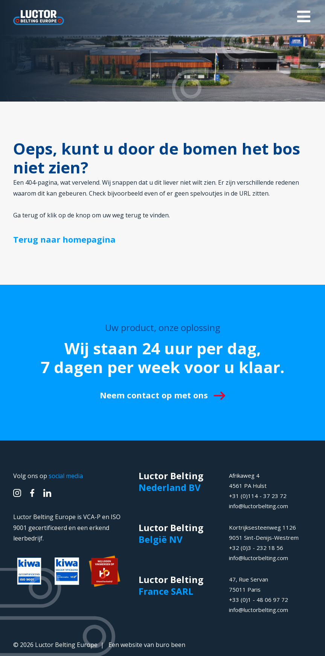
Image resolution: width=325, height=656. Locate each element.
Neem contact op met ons (163, 395)
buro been (170, 645)
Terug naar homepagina (64, 239)
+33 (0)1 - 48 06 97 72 (258, 599)
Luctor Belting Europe (66, 645)
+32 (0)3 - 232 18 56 (256, 547)
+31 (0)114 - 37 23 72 (258, 496)
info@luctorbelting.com (258, 506)
